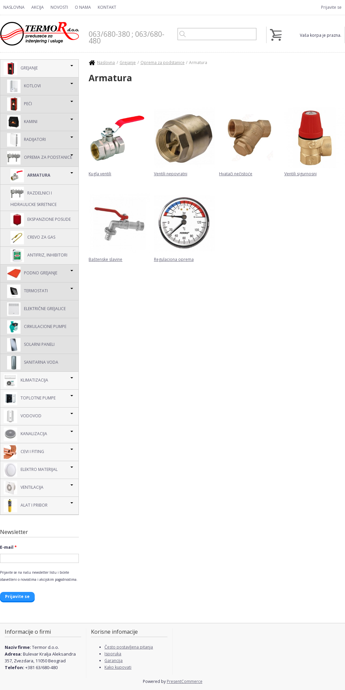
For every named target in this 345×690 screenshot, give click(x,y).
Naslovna (14, 7)
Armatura (30, 175)
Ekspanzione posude (40, 220)
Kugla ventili (100, 174)
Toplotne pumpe (30, 398)
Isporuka (112, 654)
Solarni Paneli (31, 345)
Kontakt (107, 7)
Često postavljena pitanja (128, 647)
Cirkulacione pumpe (36, 327)
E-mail (8, 547)
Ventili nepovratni (170, 174)
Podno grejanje (32, 273)
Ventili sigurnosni (300, 174)
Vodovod (22, 416)
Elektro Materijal (31, 470)
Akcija (37, 7)
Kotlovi (24, 86)
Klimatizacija (26, 380)
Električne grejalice (36, 309)
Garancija (113, 660)
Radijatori (26, 140)
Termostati (27, 291)
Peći (19, 104)
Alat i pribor (26, 505)
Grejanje (21, 68)
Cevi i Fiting (24, 452)
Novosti (59, 7)
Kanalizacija (25, 434)
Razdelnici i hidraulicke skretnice (33, 197)
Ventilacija (23, 487)
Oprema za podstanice (39, 157)
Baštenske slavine (105, 259)
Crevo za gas (32, 237)
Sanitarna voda (32, 362)
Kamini (22, 122)
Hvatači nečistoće (235, 174)
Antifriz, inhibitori (38, 255)
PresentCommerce (184, 681)
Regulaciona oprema (174, 259)
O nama (83, 7)
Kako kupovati (117, 667)
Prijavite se (331, 7)
